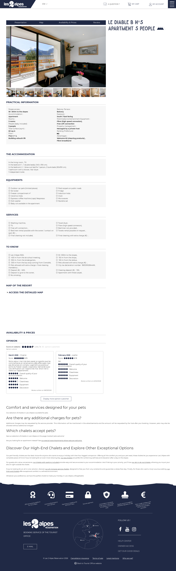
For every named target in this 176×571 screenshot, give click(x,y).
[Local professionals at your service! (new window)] (51, 503)
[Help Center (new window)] (135, 541)
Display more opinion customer (56, 399)
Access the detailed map (26, 292)
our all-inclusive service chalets (57, 469)
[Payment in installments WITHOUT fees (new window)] (70, 503)
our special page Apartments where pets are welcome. (61, 440)
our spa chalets (66, 458)
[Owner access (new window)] (135, 546)
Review (96, 22)
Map (41, 22)
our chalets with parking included (46, 462)
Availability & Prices (67, 22)
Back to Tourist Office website (89, 563)
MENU (172, 2)
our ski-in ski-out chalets (141, 462)
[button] (133, 4)
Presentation (21, 22)
